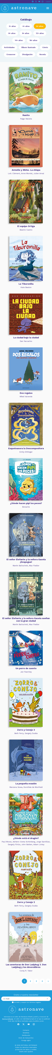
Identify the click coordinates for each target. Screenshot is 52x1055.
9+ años (25, 33)
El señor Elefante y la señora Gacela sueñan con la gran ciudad (26, 619)
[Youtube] (39, 1)
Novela (42, 54)
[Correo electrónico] (22, 999)
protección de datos (22, 1049)
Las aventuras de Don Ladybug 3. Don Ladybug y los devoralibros (26, 965)
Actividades (9, 47)
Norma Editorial (7, 1019)
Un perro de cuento (26, 668)
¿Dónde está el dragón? (26, 838)
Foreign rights (26, 1040)
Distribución (26, 1035)
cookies (33, 1049)
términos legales (35, 1002)
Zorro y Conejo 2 (26, 902)
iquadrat (30, 1051)
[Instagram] (42, 1)
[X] (36, 1)
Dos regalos (26, 393)
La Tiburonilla (26, 284)
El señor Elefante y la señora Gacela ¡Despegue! (26, 560)
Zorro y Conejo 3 (26, 730)
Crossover (10, 54)
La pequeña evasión (26, 783)
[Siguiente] (48, 981)
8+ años (11, 33)
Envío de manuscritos (26, 1038)
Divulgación (27, 54)
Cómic (45, 47)
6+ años (39, 26)
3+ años (12, 26)
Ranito (26, 115)
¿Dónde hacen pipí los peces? (26, 503)
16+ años (33, 40)
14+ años (19, 40)
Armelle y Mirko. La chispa (26, 170)
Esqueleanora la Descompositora (26, 448)
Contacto (26, 1030)
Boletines (26, 1033)
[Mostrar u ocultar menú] (48, 8)
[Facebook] (32, 1)
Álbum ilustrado (28, 47)
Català (48, 2)
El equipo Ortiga (26, 226)
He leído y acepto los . (27, 1002)
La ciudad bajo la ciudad (26, 337)
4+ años (26, 26)
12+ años (40, 33)
